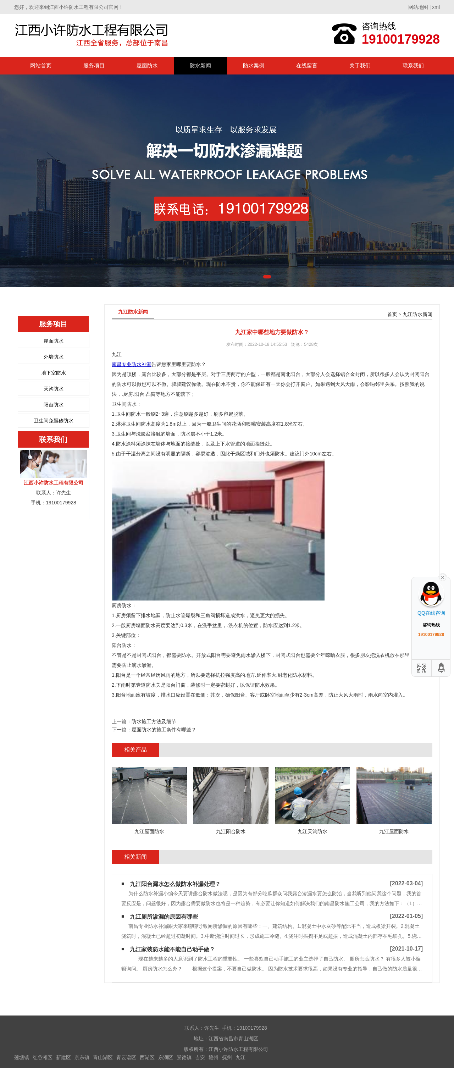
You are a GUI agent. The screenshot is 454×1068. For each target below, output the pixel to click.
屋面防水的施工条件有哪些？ (164, 729)
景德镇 (184, 1057)
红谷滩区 (42, 1057)
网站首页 (40, 65)
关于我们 (360, 65)
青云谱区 (126, 1057)
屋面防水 (147, 65)
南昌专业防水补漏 (131, 364)
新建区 (63, 1057)
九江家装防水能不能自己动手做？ (172, 949)
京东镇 (81, 1057)
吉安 (200, 1057)
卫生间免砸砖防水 (53, 421)
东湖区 (165, 1057)
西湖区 (147, 1057)
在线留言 (306, 65)
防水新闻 (200, 65)
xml (436, 7)
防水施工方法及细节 (154, 721)
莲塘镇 (21, 1057)
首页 (392, 314)
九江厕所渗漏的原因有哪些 (164, 917)
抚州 (227, 1057)
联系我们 (413, 65)
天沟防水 (53, 389)
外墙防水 (53, 357)
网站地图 (418, 7)
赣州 (213, 1057)
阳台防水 (53, 405)
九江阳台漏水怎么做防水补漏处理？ (175, 884)
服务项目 (94, 65)
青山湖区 (103, 1057)
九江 (240, 1057)
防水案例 (253, 65)
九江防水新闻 (417, 314)
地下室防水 (53, 373)
